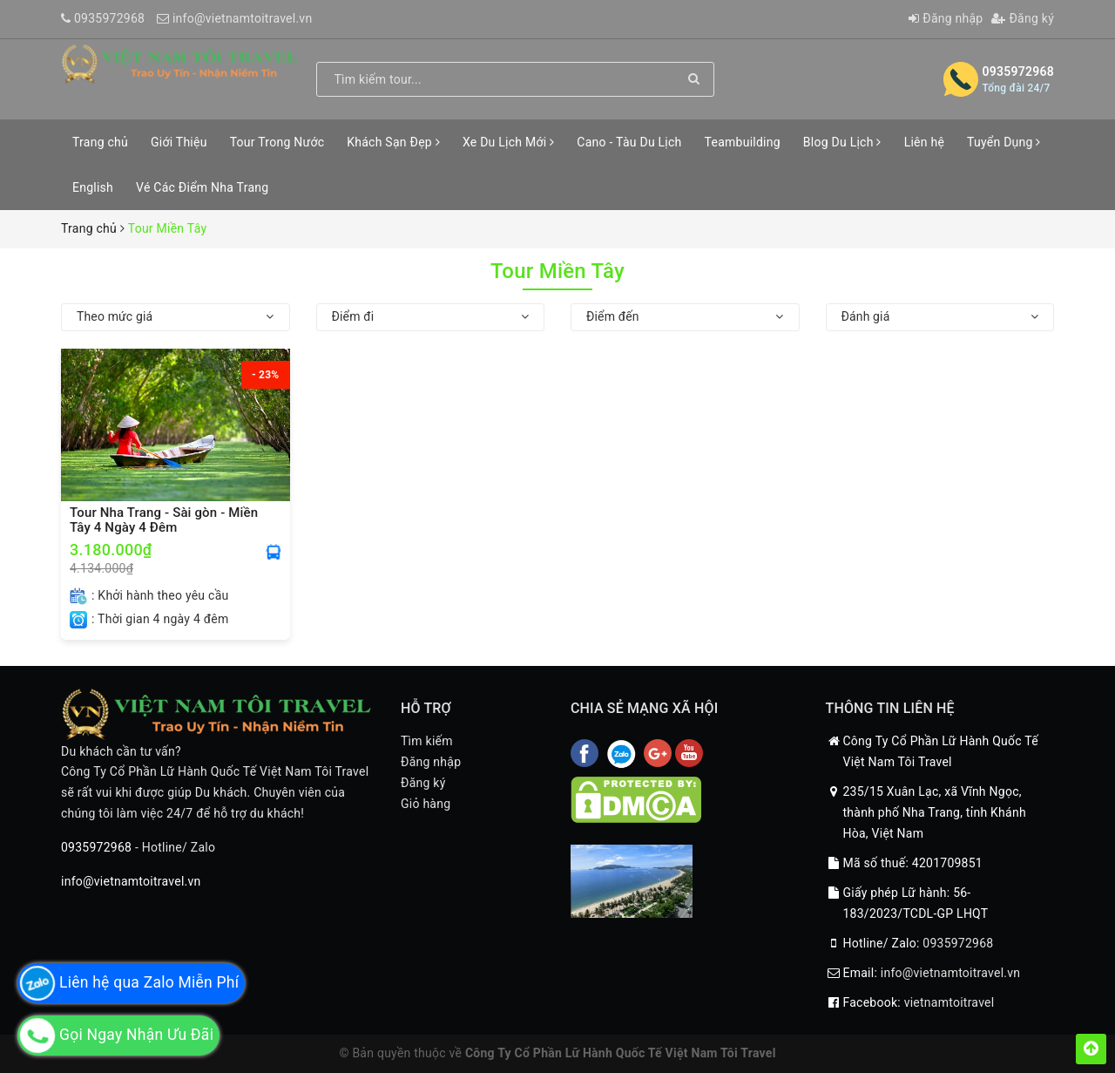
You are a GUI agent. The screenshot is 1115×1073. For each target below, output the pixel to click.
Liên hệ (924, 142)
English (92, 187)
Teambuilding (742, 142)
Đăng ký (1022, 18)
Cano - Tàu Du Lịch (629, 142)
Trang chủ (100, 142)
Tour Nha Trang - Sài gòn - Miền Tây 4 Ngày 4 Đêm (164, 520)
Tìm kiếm (427, 741)
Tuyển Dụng (1004, 142)
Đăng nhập (946, 18)
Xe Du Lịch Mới (508, 142)
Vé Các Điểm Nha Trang (202, 187)
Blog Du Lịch (842, 142)
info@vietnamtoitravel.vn (242, 18)
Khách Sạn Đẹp (393, 142)
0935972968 (109, 18)
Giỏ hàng (425, 804)
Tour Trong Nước (277, 142)
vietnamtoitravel (949, 1002)
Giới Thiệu (179, 142)
